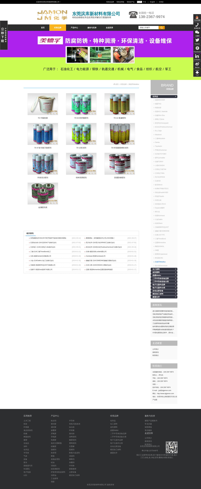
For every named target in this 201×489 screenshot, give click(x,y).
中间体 (71, 466)
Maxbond (158, 135)
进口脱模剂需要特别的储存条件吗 (164, 311)
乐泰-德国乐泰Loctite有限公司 (96, 251)
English (152, 2)
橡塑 (25, 440)
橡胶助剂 (72, 440)
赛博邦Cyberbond (161, 254)
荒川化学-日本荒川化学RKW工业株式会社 (100, 242)
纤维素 (26, 427)
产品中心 (74, 28)
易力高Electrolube (161, 266)
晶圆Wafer (157, 275)
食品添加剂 (28, 430)
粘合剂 (53, 421)
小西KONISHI (159, 165)
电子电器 (27, 472)
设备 (25, 459)
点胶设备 (72, 472)
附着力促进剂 (74, 453)
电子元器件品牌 (159, 285)
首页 (43, 28)
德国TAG (158, 104)
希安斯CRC (159, 258)
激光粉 (71, 433)
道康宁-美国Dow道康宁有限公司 (41, 269)
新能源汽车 (28, 466)
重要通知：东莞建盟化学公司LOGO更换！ (100, 238)
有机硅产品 (130, 2)
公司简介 (156, 349)
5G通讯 (27, 469)
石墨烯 (71, 446)
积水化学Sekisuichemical (163, 127)
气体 (25, 456)
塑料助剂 (72, 443)
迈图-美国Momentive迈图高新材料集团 (99, 269)
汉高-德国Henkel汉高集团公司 (40, 256)
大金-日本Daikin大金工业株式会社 (42, 260)
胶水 (25, 462)
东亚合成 (158, 200)
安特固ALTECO (160, 204)
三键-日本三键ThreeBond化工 (40, 251)
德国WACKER (160, 100)
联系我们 (156, 355)
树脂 (52, 456)
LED (25, 475)
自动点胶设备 (158, 291)
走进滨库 (109, 28)
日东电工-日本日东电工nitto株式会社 (42, 247)
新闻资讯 (156, 352)
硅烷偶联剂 (55, 469)
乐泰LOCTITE (160, 235)
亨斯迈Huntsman (161, 150)
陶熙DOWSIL (159, 246)
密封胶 (53, 424)
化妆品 (26, 443)
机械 (25, 433)
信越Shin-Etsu (160, 115)
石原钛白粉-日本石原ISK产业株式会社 (43, 242)
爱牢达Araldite (160, 158)
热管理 (53, 453)
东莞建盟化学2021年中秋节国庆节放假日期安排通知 (48, 238)
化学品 (155, 96)
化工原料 (156, 269)
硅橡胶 (53, 446)
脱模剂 (53, 450)
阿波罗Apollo (159, 196)
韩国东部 (158, 108)
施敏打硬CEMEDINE (162, 231)
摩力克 (157, 212)
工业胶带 (54, 478)
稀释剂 (71, 459)
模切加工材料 (158, 294)
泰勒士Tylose (159, 119)
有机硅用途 (120, 2)
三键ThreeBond (160, 239)
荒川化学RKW (160, 177)
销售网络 (148, 427)
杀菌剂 (71, 462)
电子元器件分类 (159, 288)
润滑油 (53, 475)
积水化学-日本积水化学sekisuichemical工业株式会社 (104, 247)
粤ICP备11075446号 (150, 451)
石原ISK (158, 181)
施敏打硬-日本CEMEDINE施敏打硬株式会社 (101, 260)
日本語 (161, 2)
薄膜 (52, 482)
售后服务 (148, 430)
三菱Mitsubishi (160, 138)
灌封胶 (53, 427)
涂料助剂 (72, 437)
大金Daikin (158, 219)
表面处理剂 (55, 459)
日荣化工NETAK (160, 169)
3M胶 (157, 250)
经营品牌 (57, 28)
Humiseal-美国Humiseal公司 (95, 256)
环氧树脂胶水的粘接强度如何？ (163, 329)
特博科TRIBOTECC (162, 189)
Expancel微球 (159, 208)
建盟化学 (156, 297)
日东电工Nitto (159, 173)
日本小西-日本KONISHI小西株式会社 (98, 265)
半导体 (26, 453)
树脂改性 (27, 437)
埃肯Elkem (158, 223)
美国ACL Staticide (161, 111)
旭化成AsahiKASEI (161, 192)
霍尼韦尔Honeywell (161, 123)
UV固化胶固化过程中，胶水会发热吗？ (165, 333)
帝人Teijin (158, 131)
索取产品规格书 (151, 421)
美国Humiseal (160, 215)
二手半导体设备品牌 (161, 278)
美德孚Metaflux (160, 262)
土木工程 (27, 421)
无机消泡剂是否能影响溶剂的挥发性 (165, 317)
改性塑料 (156, 272)
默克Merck (158, 185)
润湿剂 (71, 456)
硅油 (52, 462)
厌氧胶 (53, 433)
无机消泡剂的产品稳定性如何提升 (164, 314)
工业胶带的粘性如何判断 (161, 323)
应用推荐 (28, 416)
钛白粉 (71, 427)
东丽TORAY (159, 162)
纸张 (25, 424)
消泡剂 (53, 466)
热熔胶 (53, 440)
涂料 (25, 446)
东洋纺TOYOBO (160, 154)
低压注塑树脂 (56, 443)
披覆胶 (53, 430)
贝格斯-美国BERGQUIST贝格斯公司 (42, 265)
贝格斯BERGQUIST (162, 227)
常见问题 (148, 424)
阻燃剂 (71, 450)
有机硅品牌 (110, 2)
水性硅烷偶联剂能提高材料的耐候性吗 (165, 320)
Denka (157, 142)
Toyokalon (158, 146)
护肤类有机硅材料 (58, 472)
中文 (144, 2)
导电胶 (53, 437)
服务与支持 (91, 28)
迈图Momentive (160, 242)
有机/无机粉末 (74, 424)
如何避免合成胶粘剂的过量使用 (163, 326)
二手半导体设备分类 (161, 281)
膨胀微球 (72, 469)
